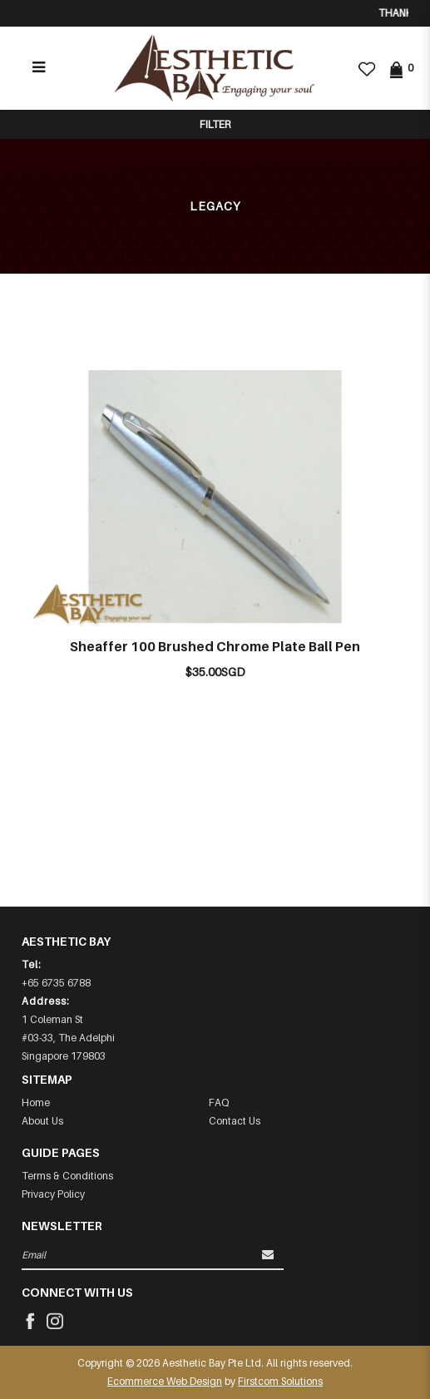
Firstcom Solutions (280, 1381)
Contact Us (234, 1121)
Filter (215, 124)
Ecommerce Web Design (164, 1381)
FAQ (219, 1102)
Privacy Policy (53, 1194)
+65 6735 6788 (56, 982)
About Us (42, 1121)
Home (36, 1102)
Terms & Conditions (67, 1175)
